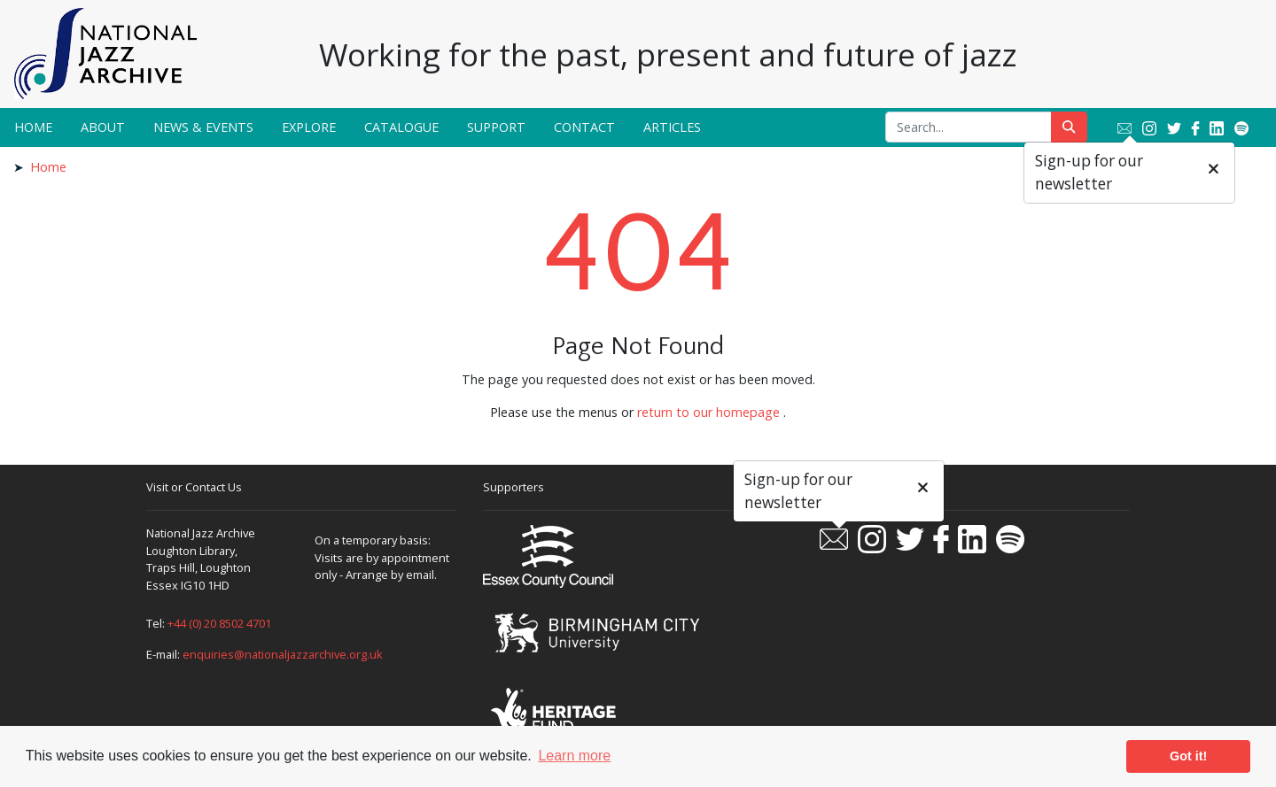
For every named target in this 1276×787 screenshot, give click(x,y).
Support (496, 127)
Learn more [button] (574, 755)
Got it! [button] (1188, 756)
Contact (584, 127)
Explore (309, 127)
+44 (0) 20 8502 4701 (219, 623)
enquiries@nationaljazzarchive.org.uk (283, 654)
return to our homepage (708, 412)
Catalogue (401, 127)
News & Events (203, 127)
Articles (672, 127)
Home (33, 127)
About (103, 127)
